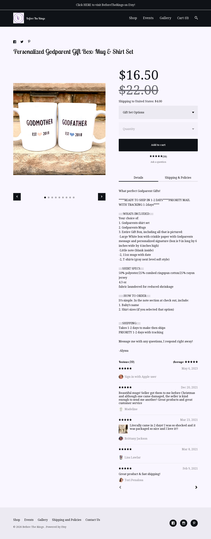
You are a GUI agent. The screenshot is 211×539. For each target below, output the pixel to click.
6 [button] (63, 197)
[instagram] (183, 523)
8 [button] (70, 197)
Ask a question (158, 162)
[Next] (196, 488)
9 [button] (74, 197)
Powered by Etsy (56, 526)
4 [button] (56, 197)
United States (144, 101)
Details (138, 177)
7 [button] (66, 197)
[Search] (196, 18)
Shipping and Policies (66, 520)
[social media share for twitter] (22, 42)
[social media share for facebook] (15, 42)
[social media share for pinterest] (29, 42)
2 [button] (49, 197)
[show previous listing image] (17, 197)
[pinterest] (194, 523)
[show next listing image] (102, 197)
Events (148, 18)
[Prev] (120, 488)
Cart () (183, 18)
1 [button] (45, 197)
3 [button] (52, 197)
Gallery (165, 18)
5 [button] (59, 197)
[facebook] (173, 523)
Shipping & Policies (178, 177)
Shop (133, 18)
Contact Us (92, 520)
